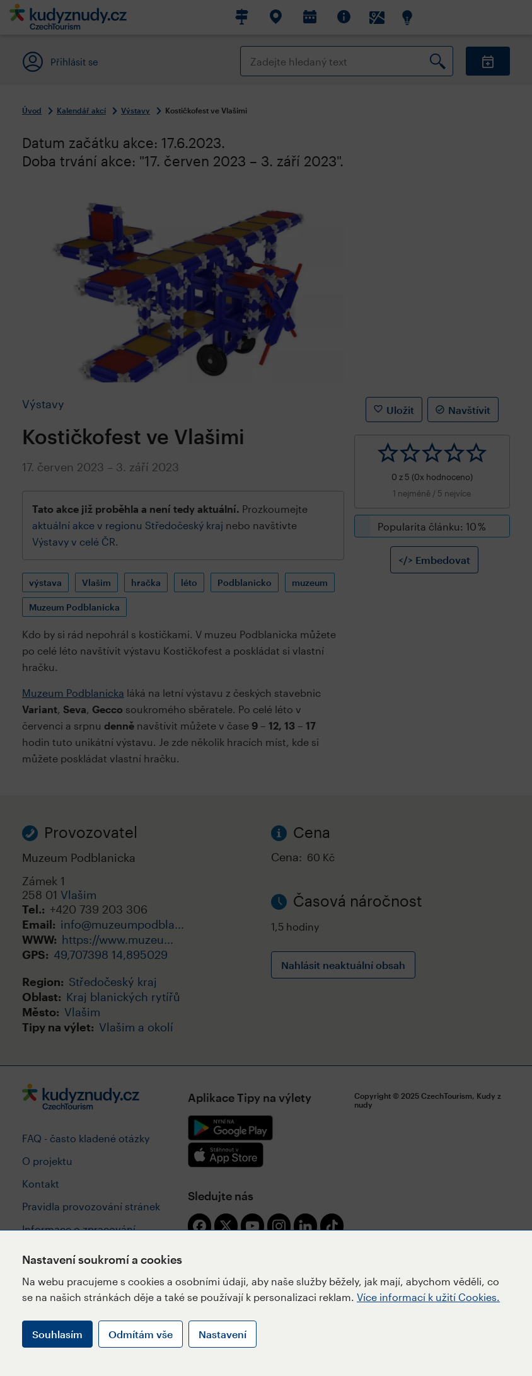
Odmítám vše (140, 1334)
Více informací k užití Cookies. (428, 1297)
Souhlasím (57, 1334)
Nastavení (222, 1334)
